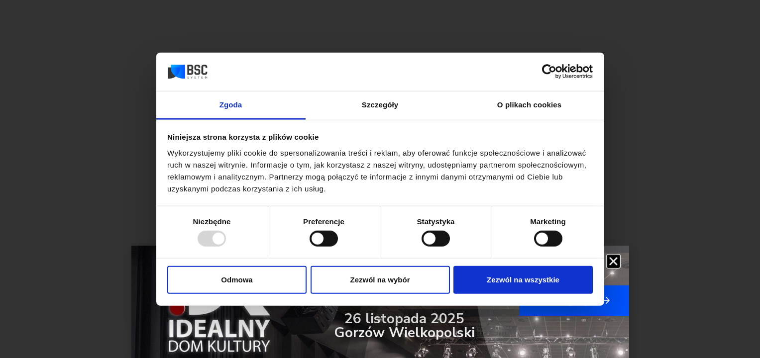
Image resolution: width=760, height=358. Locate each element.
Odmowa (236, 279)
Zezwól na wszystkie (523, 279)
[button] (613, 261)
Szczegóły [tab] (380, 104)
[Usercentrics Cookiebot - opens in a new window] (549, 71)
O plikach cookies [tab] (529, 104)
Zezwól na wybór (380, 279)
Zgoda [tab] (230, 104)
